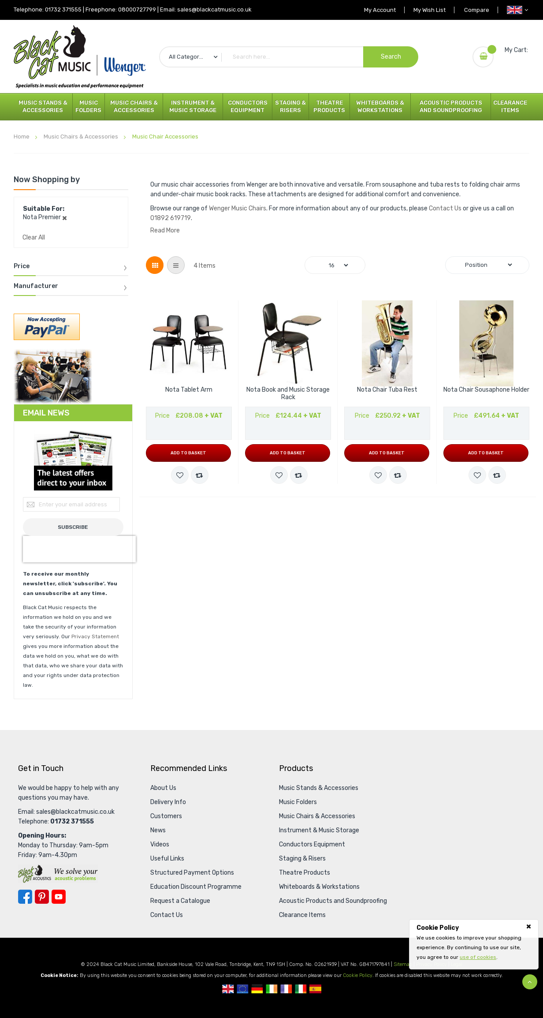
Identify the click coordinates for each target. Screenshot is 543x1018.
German (257, 988)
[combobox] (288, 56)
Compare (476, 10)
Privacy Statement (95, 636)
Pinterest (42, 897)
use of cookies (478, 957)
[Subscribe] (73, 527)
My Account (378, 10)
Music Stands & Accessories (43, 106)
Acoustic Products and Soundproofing (451, 106)
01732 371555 (63, 9)
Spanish (315, 988)
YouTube (59, 897)
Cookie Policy (357, 975)
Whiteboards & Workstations (380, 106)
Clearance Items (510, 106)
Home (22, 136)
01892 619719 (170, 218)
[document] (474, 942)
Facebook (25, 897)
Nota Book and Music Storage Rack (288, 393)
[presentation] (79, 549)
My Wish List (428, 10)
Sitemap (403, 964)
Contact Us (445, 208)
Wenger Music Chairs (237, 208)
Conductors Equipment (248, 106)
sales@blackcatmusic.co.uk (214, 9)
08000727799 (137, 9)
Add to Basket (188, 453)
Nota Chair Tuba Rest (387, 389)
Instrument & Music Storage (192, 106)
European (243, 988)
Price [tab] (22, 266)
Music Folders (88, 106)
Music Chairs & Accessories (134, 106)
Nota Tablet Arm (188, 389)
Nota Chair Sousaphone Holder (486, 389)
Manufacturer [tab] (36, 286)
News (158, 830)
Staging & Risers (290, 106)
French (286, 988)
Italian (301, 988)
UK (228, 988)
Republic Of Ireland (272, 988)
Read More (165, 230)
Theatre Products (329, 106)
